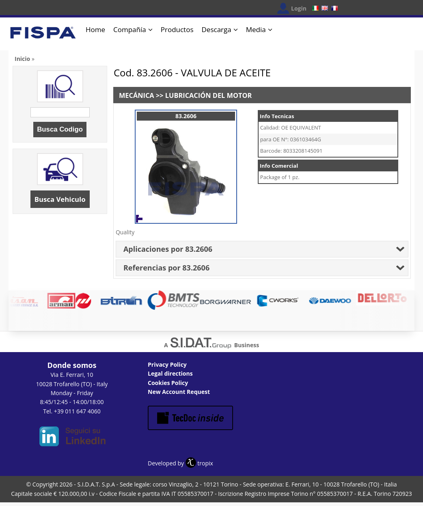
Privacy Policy (167, 364)
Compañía (129, 29)
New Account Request (179, 392)
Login (298, 8)
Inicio (22, 59)
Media (256, 29)
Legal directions (170, 373)
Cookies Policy (168, 383)
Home (95, 29)
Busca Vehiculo (60, 199)
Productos (177, 29)
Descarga (216, 29)
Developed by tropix (180, 463)
